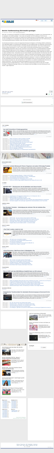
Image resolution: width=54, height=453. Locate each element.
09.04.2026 (5, 413)
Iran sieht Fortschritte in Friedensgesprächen (15, 129)
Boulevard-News (6, 162)
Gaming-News (6, 203)
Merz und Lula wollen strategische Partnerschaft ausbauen (21, 147)
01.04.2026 (14, 405)
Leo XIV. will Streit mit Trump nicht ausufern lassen (19, 139)
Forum (21, 445)
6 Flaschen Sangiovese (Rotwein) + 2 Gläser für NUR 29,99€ (21, 175)
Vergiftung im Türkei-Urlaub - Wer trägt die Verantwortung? (21, 144)
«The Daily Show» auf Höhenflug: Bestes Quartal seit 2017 (21, 240)
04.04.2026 (14, 402)
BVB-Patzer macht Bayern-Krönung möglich (12, 388)
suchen (43, 347)
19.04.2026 (5, 401)
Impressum (35, 444)
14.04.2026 (5, 406)
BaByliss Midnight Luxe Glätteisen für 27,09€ (18, 197)
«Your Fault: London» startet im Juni (13, 229)
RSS (36, 445)
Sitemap (18, 444)
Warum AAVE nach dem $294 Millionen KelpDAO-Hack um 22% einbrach (22, 271)
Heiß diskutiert (14, 411)
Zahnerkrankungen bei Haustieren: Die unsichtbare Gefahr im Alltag (22, 305)
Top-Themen (5, 125)
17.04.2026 (5, 403)
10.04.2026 (5, 412)
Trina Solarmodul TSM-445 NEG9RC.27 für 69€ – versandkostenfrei (22, 176)
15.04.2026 (5, 405)
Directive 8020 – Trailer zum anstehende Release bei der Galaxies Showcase (24, 219)
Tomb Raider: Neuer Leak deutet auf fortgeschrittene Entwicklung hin (23, 221)
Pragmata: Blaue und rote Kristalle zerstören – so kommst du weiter (22, 222)
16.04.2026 (5, 404)
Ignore (21, 418)
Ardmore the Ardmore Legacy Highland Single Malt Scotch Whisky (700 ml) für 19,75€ (26, 180)
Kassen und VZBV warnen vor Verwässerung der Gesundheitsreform (23, 149)
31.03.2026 (14, 406)
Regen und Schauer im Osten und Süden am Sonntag (20, 138)
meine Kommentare (16, 418)
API (34, 445)
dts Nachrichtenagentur (20, 32)
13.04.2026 (5, 407)
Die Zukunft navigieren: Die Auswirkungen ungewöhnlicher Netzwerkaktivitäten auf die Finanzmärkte (28, 200)
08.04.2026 (5, 414)
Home (18, 445)
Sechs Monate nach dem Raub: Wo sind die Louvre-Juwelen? (21, 142)
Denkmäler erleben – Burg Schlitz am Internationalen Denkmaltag (22, 303)
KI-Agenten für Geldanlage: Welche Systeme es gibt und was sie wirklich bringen (25, 281)
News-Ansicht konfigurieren (21, 417)
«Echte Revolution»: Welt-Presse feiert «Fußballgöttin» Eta (19, 250)
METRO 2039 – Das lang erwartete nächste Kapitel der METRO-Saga (23, 217)
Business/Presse (6, 288)
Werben (27, 445)
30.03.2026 (14, 407)
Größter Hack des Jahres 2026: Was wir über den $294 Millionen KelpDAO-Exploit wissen (26, 283)
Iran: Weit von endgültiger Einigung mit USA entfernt (19, 145)
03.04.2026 (14, 403)
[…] (34, 134)
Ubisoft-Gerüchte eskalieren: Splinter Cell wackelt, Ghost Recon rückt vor (23, 220)
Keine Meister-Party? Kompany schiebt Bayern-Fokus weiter (21, 264)
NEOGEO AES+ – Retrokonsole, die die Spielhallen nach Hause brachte (22, 186)
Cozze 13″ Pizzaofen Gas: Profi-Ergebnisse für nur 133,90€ (21, 178)
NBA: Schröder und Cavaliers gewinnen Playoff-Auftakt (20, 259)
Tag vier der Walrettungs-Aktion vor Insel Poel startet (19, 141)
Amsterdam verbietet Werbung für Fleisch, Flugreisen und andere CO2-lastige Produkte (26, 166)
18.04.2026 (5, 402)
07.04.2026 (5, 415)
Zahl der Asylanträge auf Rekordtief (16, 148)
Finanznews (5, 267)
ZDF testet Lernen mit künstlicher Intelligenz (18, 239)
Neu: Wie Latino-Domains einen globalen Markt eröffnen (20, 302)
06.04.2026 (5, 417)
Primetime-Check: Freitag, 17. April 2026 (17, 244)
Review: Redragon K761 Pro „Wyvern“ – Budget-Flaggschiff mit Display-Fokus (11, 358)
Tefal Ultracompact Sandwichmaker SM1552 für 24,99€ (20, 198)
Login (42, 20)
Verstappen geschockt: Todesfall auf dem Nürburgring (20, 262)
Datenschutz (22, 444)
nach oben (50, 447)
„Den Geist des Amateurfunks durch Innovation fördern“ (20, 306)
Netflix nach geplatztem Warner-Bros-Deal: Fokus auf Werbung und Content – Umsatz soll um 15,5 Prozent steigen (31, 280)
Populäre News (14, 410)
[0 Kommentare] (5, 93)
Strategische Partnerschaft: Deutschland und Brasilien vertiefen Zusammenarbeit (25, 284)
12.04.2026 (5, 410)
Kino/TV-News (6, 225)
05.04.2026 (14, 401)
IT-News (4, 182)
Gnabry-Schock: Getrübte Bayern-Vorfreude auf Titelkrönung (21, 261)
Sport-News (5, 246)
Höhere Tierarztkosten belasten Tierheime (17, 143)
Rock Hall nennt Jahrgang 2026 (16, 241)
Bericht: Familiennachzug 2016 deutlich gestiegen (19, 30)
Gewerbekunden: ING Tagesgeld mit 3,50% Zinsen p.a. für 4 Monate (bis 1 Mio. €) (25, 196)
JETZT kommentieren (27, 102)
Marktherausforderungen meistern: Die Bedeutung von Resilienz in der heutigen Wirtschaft (27, 285)
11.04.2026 (5, 411)
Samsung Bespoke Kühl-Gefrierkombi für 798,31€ (19, 177)
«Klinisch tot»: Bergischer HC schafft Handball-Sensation (20, 263)
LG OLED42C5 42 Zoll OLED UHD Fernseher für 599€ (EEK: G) (22, 242)
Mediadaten (30, 444)
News (24, 445)
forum (52, 104)
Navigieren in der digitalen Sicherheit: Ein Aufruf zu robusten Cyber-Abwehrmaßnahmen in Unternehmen (29, 199)
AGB (26, 444)
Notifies (24, 418)
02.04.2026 (14, 404)
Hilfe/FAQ (31, 445)
